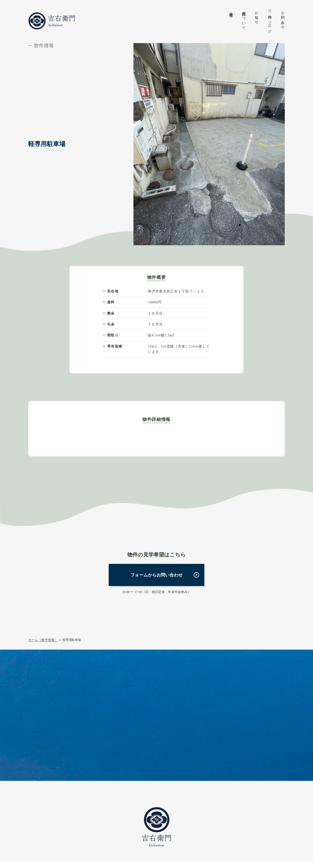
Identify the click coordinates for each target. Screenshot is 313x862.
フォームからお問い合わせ (156, 575)
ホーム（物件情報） (43, 640)
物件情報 (231, 11)
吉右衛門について (244, 19)
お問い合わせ (283, 18)
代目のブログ (270, 20)
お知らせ (256, 16)
